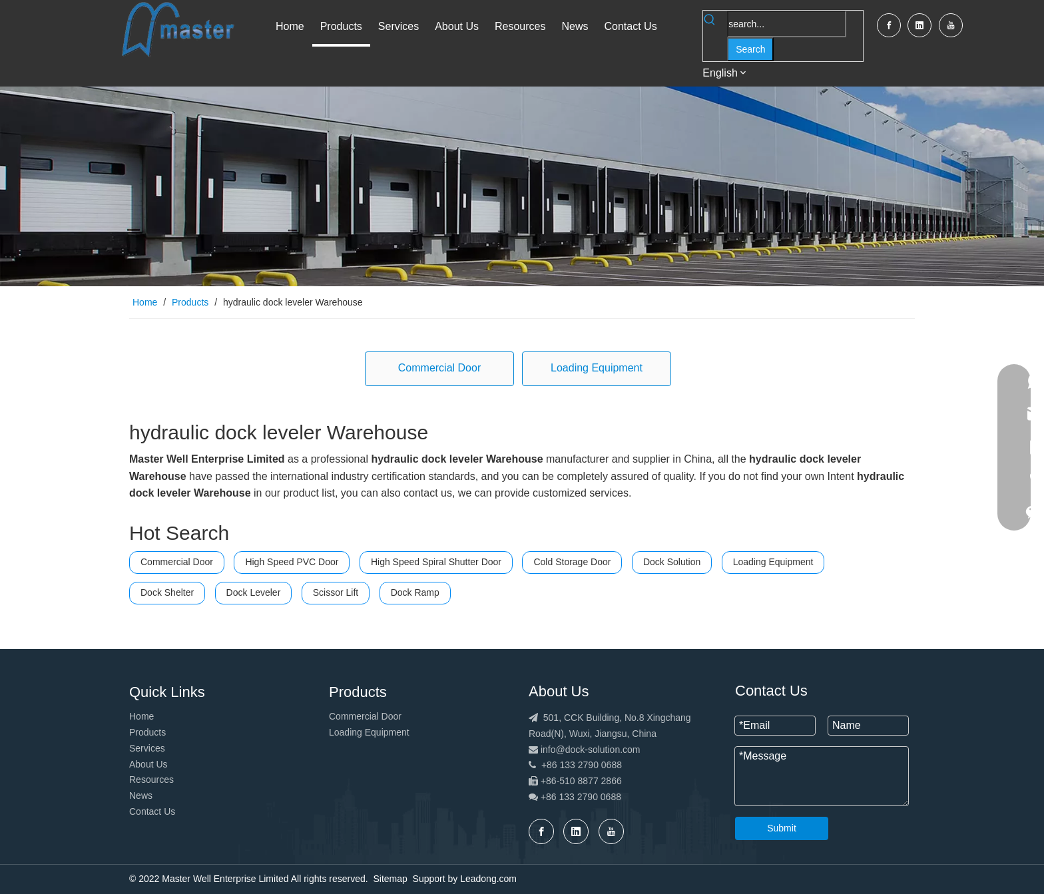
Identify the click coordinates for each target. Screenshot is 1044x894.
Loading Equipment (597, 367)
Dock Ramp (415, 592)
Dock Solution (671, 562)
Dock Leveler (253, 592)
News (140, 795)
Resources (151, 779)
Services (147, 748)
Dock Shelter (167, 592)
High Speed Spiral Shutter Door (436, 562)
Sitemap (390, 878)
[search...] (786, 24)
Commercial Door (439, 367)
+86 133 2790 (571, 796)
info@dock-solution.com (591, 749)
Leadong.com (488, 878)
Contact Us (152, 811)
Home (141, 716)
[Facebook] (889, 25)
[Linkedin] (919, 25)
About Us (148, 764)
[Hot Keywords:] (750, 49)
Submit (781, 828)
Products (147, 732)
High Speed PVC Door (291, 562)
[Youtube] (951, 25)
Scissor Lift (335, 592)
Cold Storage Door (572, 562)
